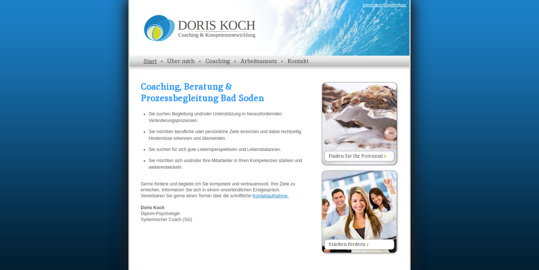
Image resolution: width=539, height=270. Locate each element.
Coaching (218, 61)
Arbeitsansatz (259, 61)
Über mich (181, 61)
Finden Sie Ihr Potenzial (357, 156)
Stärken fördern (349, 244)
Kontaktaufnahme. (270, 195)
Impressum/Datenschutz (385, 5)
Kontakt (298, 61)
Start (150, 61)
